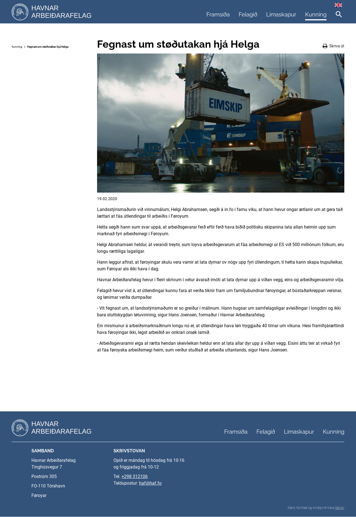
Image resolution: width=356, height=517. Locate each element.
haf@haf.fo (150, 483)
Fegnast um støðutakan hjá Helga (47, 46)
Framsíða (218, 14)
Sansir (339, 508)
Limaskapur (281, 14)
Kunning (316, 14)
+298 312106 (135, 476)
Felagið (248, 14)
